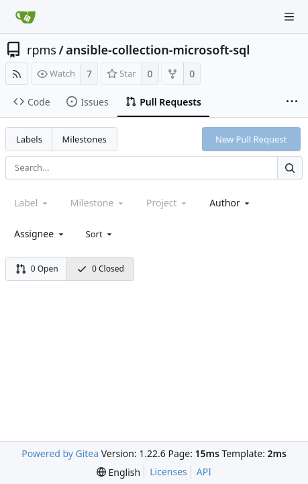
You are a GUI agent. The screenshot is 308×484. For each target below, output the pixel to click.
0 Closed (100, 268)
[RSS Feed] (16, 74)
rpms (41, 49)
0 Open (36, 268)
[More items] (292, 102)
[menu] (100, 234)
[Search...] (290, 167)
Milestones (84, 139)
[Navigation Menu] (289, 17)
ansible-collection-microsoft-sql (158, 49)
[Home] (25, 17)
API (204, 471)
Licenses (168, 471)
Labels (29, 139)
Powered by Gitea (60, 453)
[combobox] (230, 202)
